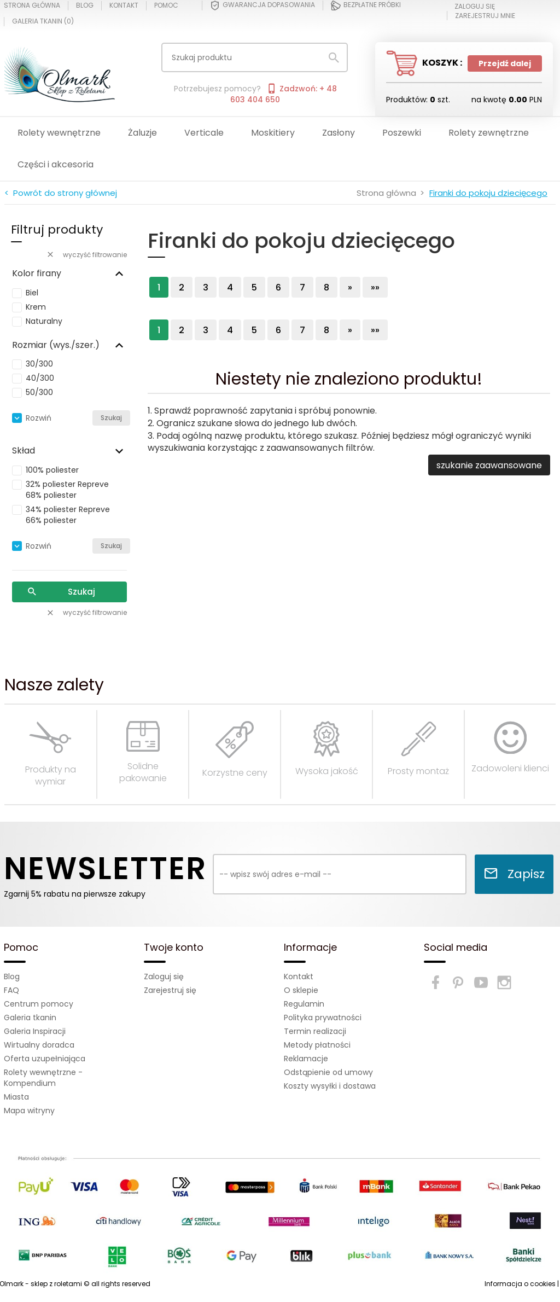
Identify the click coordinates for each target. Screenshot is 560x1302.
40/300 (40, 378)
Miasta (16, 1096)
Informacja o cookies (520, 1283)
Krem (36, 306)
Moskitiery (273, 132)
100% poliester (52, 469)
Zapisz (514, 873)
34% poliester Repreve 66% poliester (68, 515)
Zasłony (338, 132)
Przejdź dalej (505, 63)
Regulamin (304, 1003)
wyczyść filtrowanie (86, 254)
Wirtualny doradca (39, 1044)
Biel (32, 292)
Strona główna (32, 5)
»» (375, 287)
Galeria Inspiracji (35, 1031)
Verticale (204, 132)
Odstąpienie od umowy (328, 1072)
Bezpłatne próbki (366, 5)
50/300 (39, 392)
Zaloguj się (164, 976)
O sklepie (301, 990)
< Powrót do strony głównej (60, 193)
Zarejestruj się (170, 990)
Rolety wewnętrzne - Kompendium (43, 1078)
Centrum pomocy (38, 1003)
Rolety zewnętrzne (488, 132)
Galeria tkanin (30, 1017)
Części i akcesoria (56, 164)
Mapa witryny (29, 1110)
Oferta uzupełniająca (44, 1058)
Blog (85, 5)
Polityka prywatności (322, 1017)
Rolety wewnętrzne (59, 132)
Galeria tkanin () (43, 21)
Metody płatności (317, 1044)
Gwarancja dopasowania (262, 5)
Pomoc (166, 5)
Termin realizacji (315, 1031)
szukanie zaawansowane (489, 465)
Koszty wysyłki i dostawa (330, 1085)
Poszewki (401, 132)
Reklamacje (306, 1058)
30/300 (39, 363)
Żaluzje (142, 132)
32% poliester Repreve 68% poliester (67, 490)
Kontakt (123, 5)
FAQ (11, 990)
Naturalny (44, 321)
